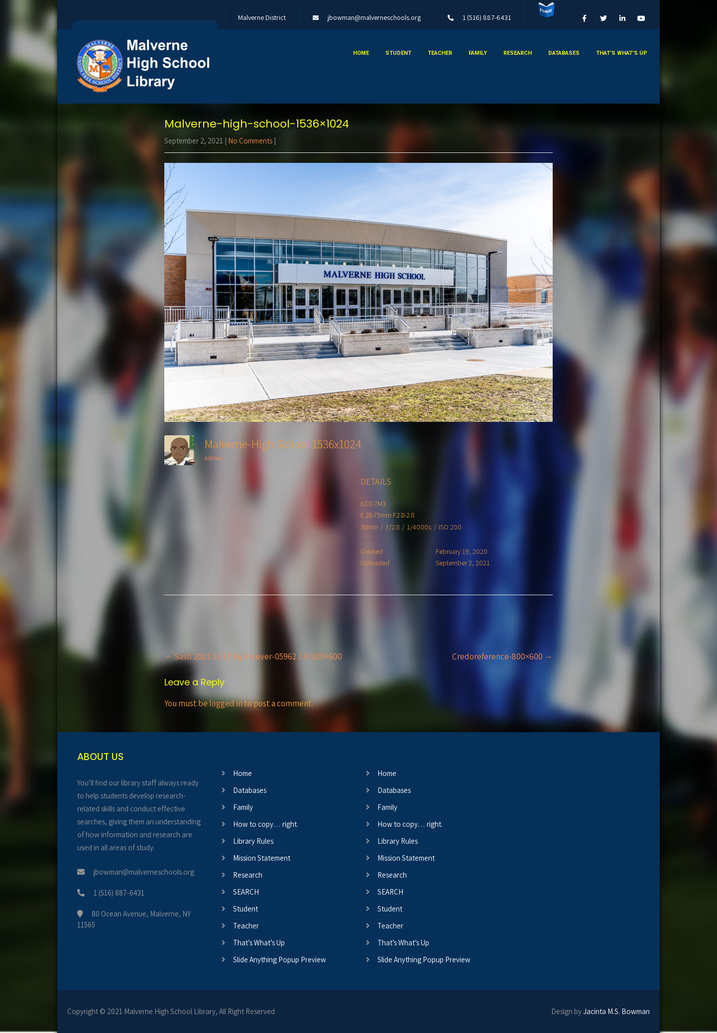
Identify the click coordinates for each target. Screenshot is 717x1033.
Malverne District (262, 17)
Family (478, 53)
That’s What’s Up (621, 53)
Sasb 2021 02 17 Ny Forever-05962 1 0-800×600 (253, 656)
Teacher (440, 53)
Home (361, 53)
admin (213, 457)
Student (398, 53)
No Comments (250, 140)
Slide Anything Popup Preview (279, 959)
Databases (564, 53)
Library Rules (253, 841)
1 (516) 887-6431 (487, 17)
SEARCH (246, 892)
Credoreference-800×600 (502, 656)
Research (517, 53)
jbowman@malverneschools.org (374, 17)
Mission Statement (261, 858)
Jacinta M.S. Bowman (616, 1011)
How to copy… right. (265, 824)
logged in (225, 703)
